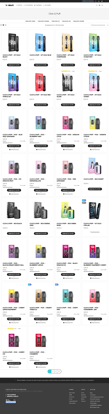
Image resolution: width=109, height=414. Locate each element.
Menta (82, 399)
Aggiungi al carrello (14, 65)
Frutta (82, 392)
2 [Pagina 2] (52, 371)
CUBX (70, 394)
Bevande (83, 394)
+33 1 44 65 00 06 (11, 394)
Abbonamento (14, 149)
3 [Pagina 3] (55, 371)
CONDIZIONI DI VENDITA (96, 405)
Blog (91, 392)
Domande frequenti (95, 399)
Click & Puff (72, 392)
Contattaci (92, 394)
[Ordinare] (99, 25)
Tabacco (83, 401)
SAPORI (83, 389)
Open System (72, 403)
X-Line (70, 399)
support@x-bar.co (12, 396)
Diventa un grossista (88, 1)
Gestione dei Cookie (95, 401)
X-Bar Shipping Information (97, 397)
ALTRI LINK (92, 389)
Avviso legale (93, 403)
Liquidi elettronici (73, 401)
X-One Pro (71, 397)
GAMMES (71, 389)
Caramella (83, 397)
